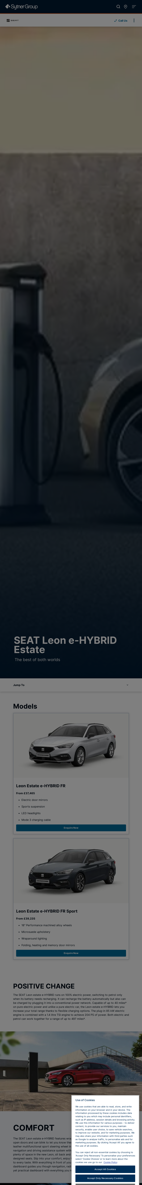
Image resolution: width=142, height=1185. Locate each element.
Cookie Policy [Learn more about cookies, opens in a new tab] (110, 1172)
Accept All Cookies (105, 1179)
